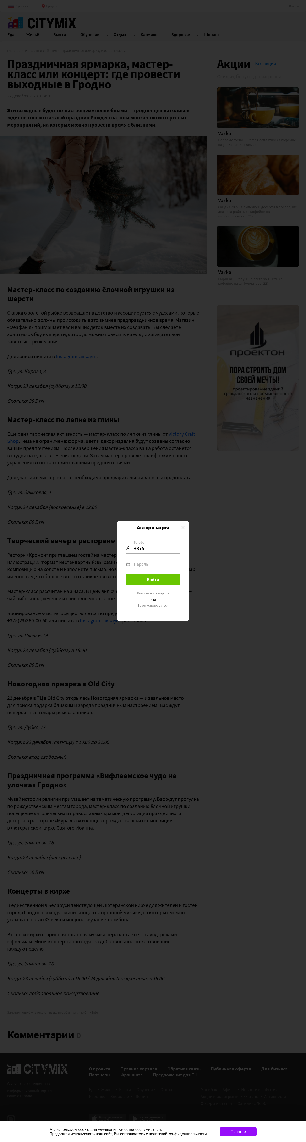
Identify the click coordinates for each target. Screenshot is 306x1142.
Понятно (238, 1132)
